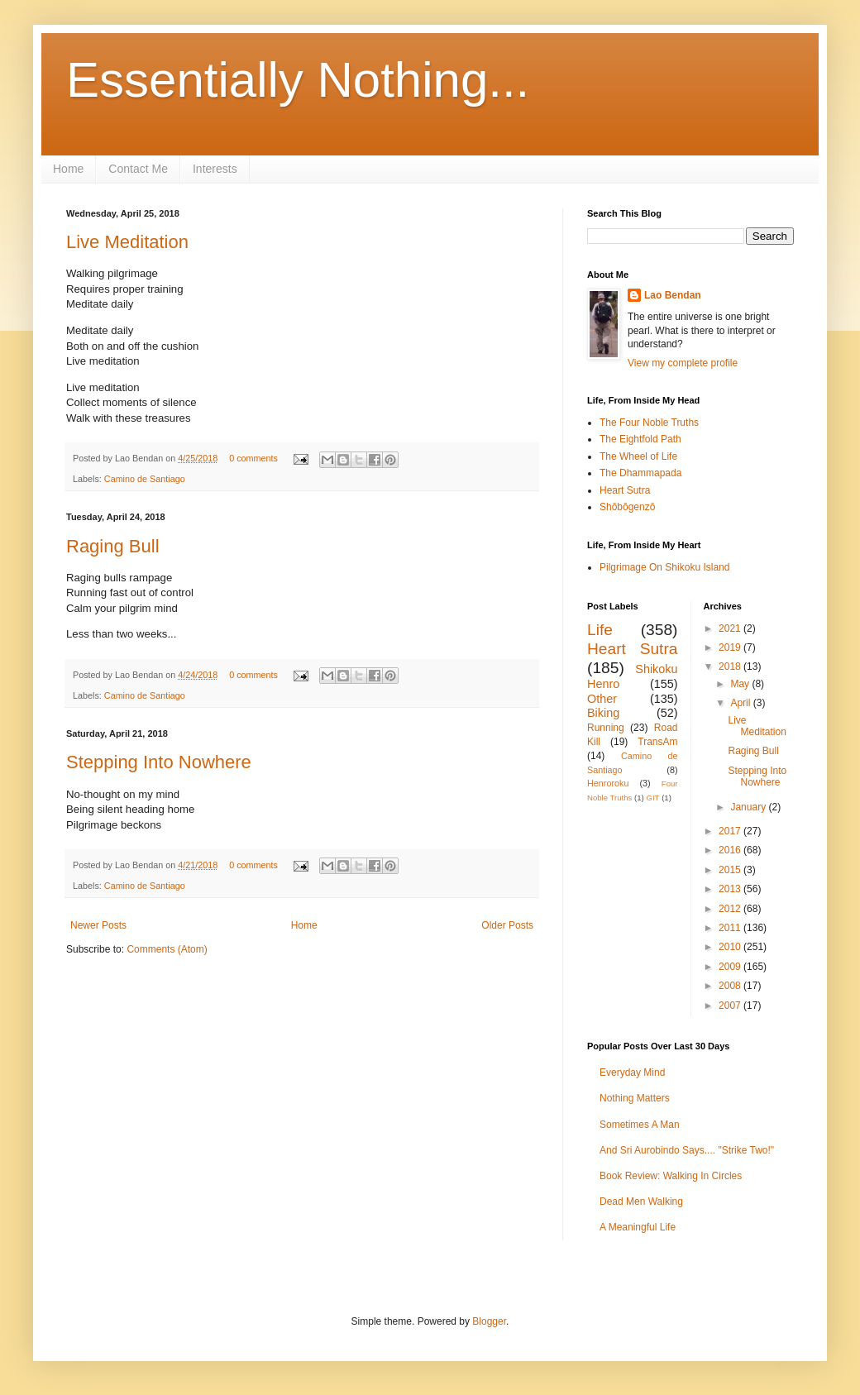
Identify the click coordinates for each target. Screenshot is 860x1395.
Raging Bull (113, 546)
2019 (731, 647)
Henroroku (607, 783)
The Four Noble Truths (649, 422)
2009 (731, 966)
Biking (603, 712)
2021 (731, 628)
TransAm (657, 742)
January (749, 807)
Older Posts (507, 925)
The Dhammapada (640, 473)
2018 (731, 666)
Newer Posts (98, 925)
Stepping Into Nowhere (158, 762)
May (741, 684)
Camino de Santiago (144, 479)
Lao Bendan (672, 295)
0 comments (253, 458)
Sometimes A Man (640, 1124)
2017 (731, 831)
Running (605, 727)
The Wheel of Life (638, 456)
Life (600, 629)
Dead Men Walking (641, 1201)
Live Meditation (127, 242)
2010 (731, 947)
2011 (731, 928)
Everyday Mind (632, 1072)
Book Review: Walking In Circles (671, 1176)
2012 (731, 909)
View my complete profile (683, 363)
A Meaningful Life (638, 1227)
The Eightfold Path (640, 439)
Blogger (489, 1321)
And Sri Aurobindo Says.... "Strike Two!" (687, 1150)
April (741, 703)
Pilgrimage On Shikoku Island (664, 567)
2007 (731, 1005)
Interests (215, 168)
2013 (731, 889)
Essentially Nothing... (297, 79)
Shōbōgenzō (627, 507)
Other (602, 698)
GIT (652, 797)
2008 (731, 985)
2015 (731, 870)
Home (68, 168)
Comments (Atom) (167, 949)
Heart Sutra (625, 490)
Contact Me (138, 168)
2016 (731, 850)
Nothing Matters (635, 1098)
